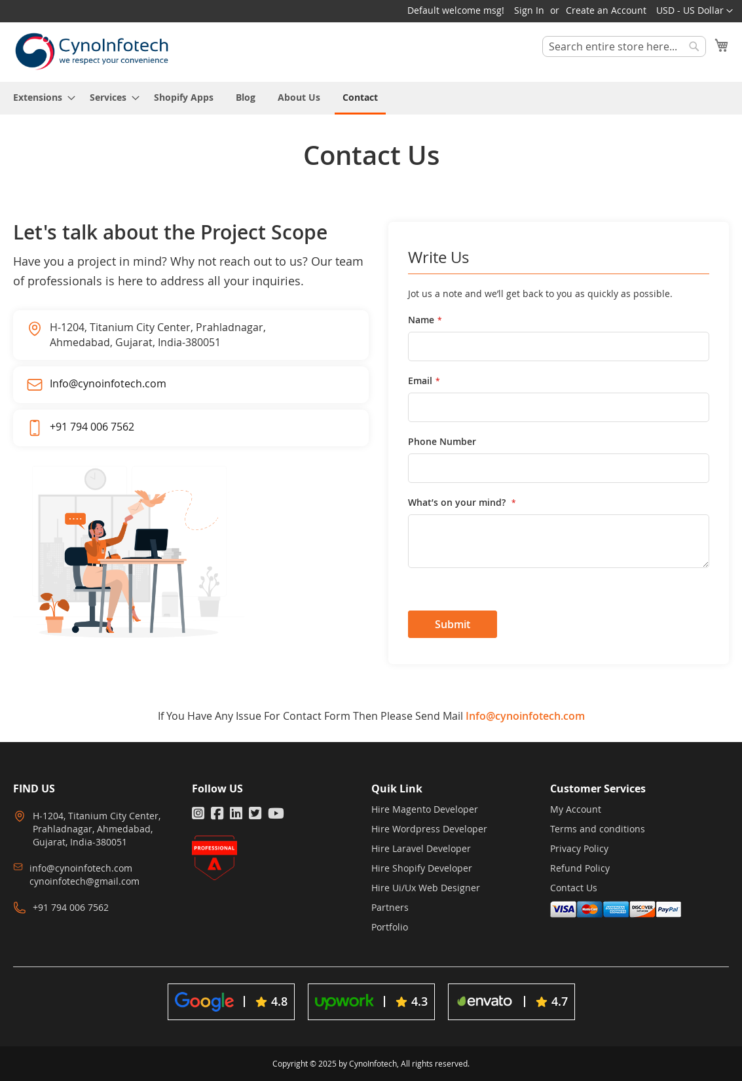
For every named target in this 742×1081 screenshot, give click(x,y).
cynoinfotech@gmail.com (84, 881)
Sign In (529, 10)
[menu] (371, 98)
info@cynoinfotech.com (80, 868)
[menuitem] (40, 97)
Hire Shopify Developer (421, 868)
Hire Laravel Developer (421, 848)
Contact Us (573, 887)
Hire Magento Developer (424, 809)
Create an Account (606, 10)
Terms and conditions (597, 829)
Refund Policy (580, 868)
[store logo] (91, 51)
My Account (575, 809)
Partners (390, 907)
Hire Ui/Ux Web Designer (425, 887)
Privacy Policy (579, 848)
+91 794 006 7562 (92, 426)
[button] (694, 11)
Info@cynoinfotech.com (108, 383)
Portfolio (389, 927)
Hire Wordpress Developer (429, 829)
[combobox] (624, 46)
